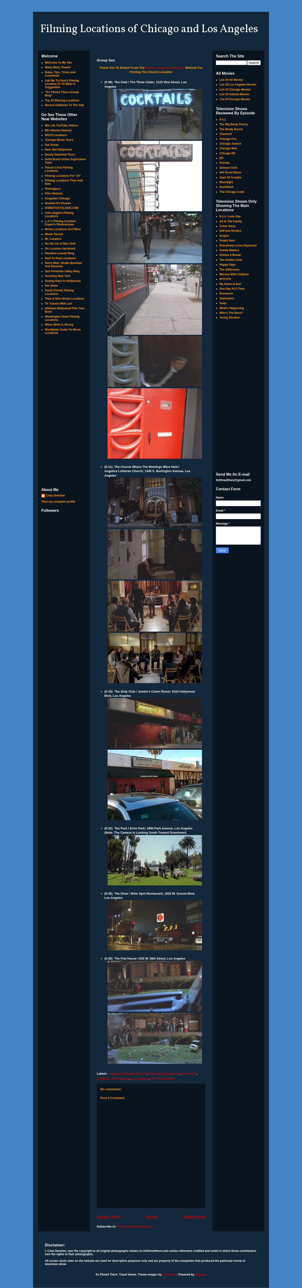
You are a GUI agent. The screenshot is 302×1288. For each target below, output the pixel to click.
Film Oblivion (54, 193)
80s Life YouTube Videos (61, 125)
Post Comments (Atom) (134, 1226)
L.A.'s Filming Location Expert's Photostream (60, 223)
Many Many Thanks (58, 67)
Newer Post (108, 1217)
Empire (224, 235)
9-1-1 (222, 119)
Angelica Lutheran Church (127, 1073)
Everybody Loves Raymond (237, 245)
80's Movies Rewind (58, 130)
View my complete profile (58, 501)
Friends (224, 162)
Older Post (194, 1217)
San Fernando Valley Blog (62, 271)
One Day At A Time (231, 288)
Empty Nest (227, 240)
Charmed (225, 134)
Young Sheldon (229, 317)
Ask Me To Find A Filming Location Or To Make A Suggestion (62, 84)
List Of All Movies (231, 80)
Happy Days (227, 264)
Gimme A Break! (230, 255)
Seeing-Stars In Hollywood (62, 281)
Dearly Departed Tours (60, 154)
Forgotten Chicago (57, 198)
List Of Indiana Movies (234, 94)
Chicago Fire (228, 139)
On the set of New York (60, 243)
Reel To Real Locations (60, 258)
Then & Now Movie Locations (64, 298)
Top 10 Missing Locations (62, 100)
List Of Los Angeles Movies (237, 84)
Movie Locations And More (165, 67)
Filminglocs (53, 188)
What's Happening (231, 308)
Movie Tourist (54, 234)
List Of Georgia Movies (234, 99)
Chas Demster (55, 495)
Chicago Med (228, 148)
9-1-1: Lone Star (230, 216)
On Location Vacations (60, 248)
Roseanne (226, 293)
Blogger (200, 1274)
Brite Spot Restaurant (164, 1073)
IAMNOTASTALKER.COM (61, 208)
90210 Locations (56, 135)
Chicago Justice (230, 143)
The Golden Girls (230, 260)
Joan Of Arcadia (230, 177)
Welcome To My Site (58, 62)
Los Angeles (139, 1078)
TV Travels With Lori (58, 303)
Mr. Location (53, 239)
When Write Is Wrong (59, 324)
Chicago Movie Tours (59, 140)
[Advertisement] (63, 411)
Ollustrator (169, 1274)
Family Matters (229, 250)
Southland (226, 187)
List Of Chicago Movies (235, 89)
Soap (222, 303)
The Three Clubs (162, 1078)
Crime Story (227, 226)
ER (221, 158)
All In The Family (230, 221)
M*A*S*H (225, 279)
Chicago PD (227, 153)
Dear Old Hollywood (58, 149)
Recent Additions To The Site (64, 105)
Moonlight (226, 182)
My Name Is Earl (230, 284)
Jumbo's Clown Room (113, 1078)
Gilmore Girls (228, 167)
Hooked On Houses (58, 203)
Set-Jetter (51, 285)
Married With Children (234, 274)
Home (152, 1217)
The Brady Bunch (231, 129)
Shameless (226, 298)
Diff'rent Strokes (230, 231)
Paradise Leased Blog (59, 253)
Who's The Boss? (231, 312)
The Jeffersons (229, 269)
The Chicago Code (231, 192)
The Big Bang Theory (233, 124)
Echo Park (189, 1073)
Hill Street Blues (230, 172)
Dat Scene (52, 144)
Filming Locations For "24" (63, 175)
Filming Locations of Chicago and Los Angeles (149, 29)
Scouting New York (57, 276)
